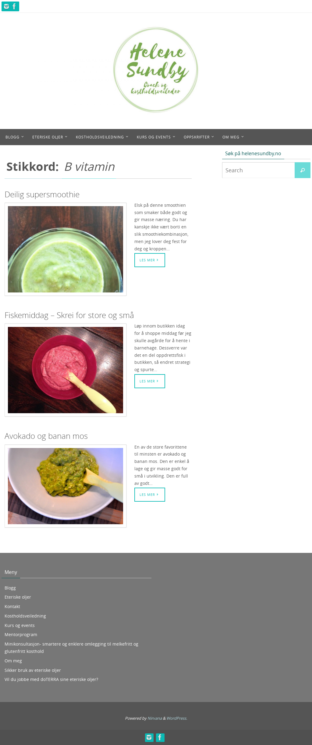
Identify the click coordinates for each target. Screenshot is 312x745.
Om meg (13, 661)
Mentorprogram (21, 634)
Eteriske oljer (18, 597)
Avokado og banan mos (46, 436)
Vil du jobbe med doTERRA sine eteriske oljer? (51, 679)
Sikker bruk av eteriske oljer (33, 670)
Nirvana (154, 718)
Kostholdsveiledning (25, 616)
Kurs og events (20, 625)
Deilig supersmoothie (42, 194)
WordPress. (176, 718)
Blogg (10, 588)
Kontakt (12, 606)
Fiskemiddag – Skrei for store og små (69, 315)
